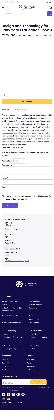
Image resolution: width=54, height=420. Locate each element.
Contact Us (6, 363)
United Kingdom (33, 370)
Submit (38, 382)
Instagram (13, 394)
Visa (3, 399)
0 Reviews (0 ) (21, 110)
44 (6, 231)
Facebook (8, 394)
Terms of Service (8, 390)
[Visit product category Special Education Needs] (40, 337)
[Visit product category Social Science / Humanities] (13, 337)
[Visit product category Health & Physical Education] (13, 316)
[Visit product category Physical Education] (40, 330)
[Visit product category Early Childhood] (40, 301)
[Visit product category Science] (13, 334)
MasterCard (8, 399)
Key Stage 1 (9, 261)
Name (5, 178)
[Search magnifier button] (49, 13)
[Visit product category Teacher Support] (40, 345)
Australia (30, 363)
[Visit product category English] (13, 304)
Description (7, 110)
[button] (44, 35)
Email (5, 187)
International (31, 366)
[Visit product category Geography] (40, 308)
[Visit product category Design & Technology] (13, 301)
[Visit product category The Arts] (40, 349)
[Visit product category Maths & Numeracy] (13, 330)
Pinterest (23, 394)
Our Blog (5, 366)
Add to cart (27, 101)
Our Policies (6, 370)
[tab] (7, 110)
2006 (7, 255)
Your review (7, 165)
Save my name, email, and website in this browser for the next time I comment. (28, 197)
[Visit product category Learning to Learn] (40, 319)
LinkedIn (18, 394)
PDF (6, 237)
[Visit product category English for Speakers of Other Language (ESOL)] (13, 309)
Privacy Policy (41, 387)
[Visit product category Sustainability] (13, 345)
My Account (6, 355)
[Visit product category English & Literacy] (40, 304)
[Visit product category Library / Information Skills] (13, 322)
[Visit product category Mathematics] (40, 322)
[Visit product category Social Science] (40, 334)
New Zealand (31, 360)
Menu (5, 7)
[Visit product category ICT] (13, 319)
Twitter (3, 394)
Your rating (7, 161)
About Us (5, 360)
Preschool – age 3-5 (21, 261)
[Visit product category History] (40, 316)
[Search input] (25, 13)
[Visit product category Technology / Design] (13, 349)
